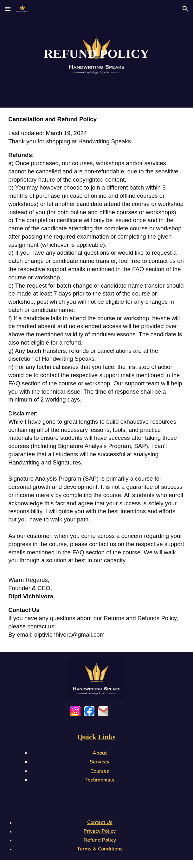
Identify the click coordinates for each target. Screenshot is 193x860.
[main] (96, 54)
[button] (7, 8)
